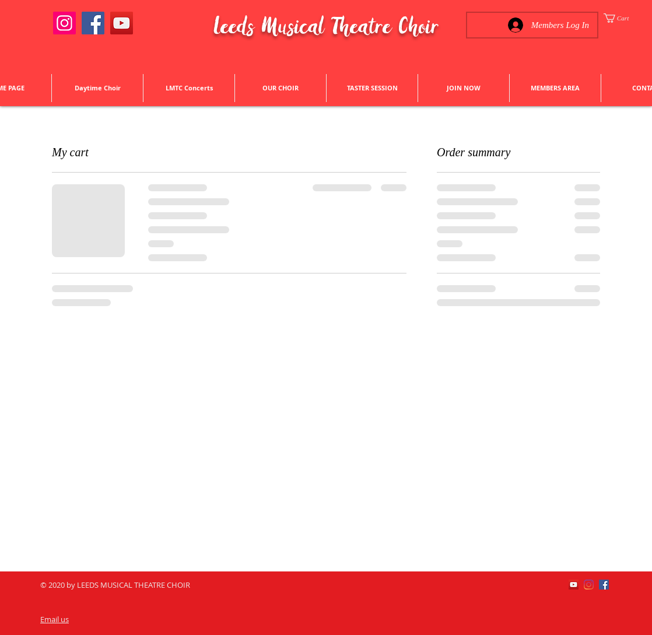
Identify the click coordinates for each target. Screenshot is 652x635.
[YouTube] (121, 23)
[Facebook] (93, 23)
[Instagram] (64, 23)
